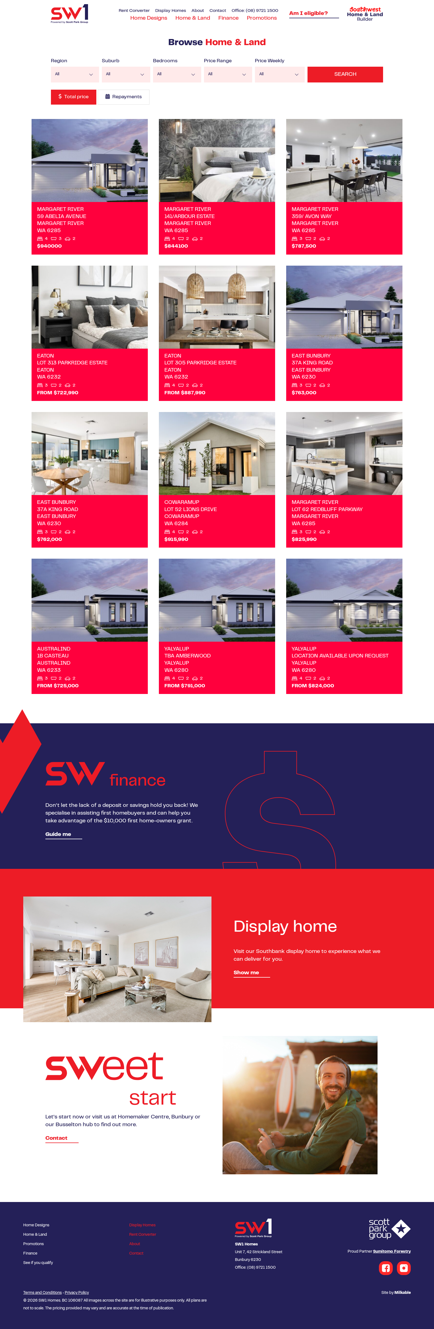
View (90, 187)
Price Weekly (275, 61)
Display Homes (170, 11)
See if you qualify (38, 1263)
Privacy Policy (77, 1293)
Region (59, 61)
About (198, 11)
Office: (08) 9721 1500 (255, 11)
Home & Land (192, 18)
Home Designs (148, 18)
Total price (74, 96)
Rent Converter (134, 11)
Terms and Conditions (42, 1293)
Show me (246, 973)
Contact (218, 11)
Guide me (58, 834)
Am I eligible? (308, 13)
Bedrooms (168, 61)
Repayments (123, 96)
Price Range (221, 61)
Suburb (112, 61)
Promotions (262, 18)
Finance (228, 18)
